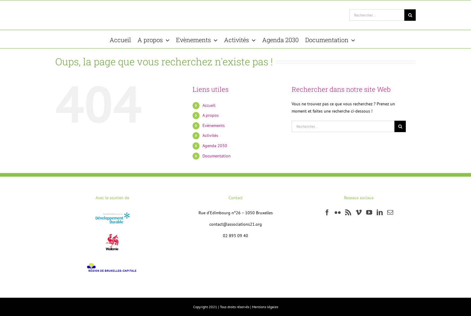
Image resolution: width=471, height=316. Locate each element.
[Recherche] (410, 15)
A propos (210, 115)
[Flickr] (338, 212)
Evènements (213, 125)
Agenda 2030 (214, 145)
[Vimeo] (359, 212)
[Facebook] (327, 212)
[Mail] (390, 212)
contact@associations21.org (235, 224)
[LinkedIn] (380, 212)
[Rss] (348, 212)
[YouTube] (369, 212)
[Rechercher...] (376, 15)
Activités (210, 135)
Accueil (208, 105)
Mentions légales (265, 307)
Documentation (216, 156)
